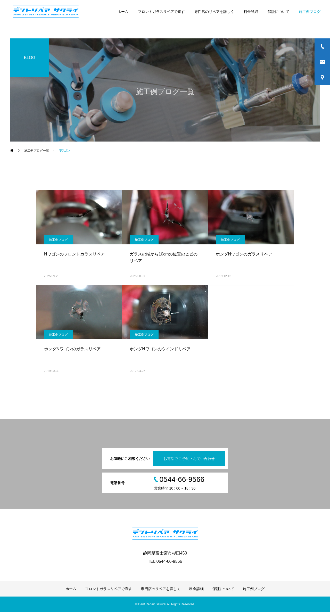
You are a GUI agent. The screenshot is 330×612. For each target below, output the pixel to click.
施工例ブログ (309, 12)
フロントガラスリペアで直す (161, 12)
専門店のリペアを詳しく (214, 12)
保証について (278, 12)
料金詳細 (251, 12)
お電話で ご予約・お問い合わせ (189, 459)
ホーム (123, 12)
